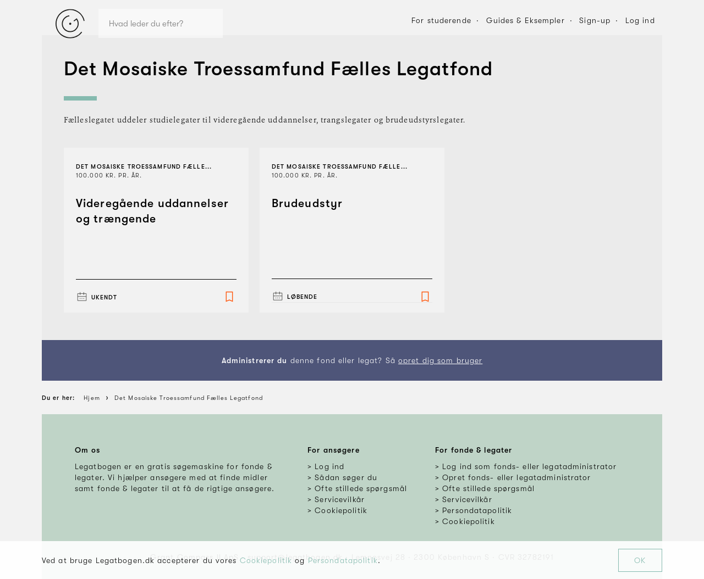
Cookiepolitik (266, 560)
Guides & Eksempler (525, 20)
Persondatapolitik (343, 560)
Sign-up (594, 20)
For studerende (441, 20)
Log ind (640, 20)
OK (640, 560)
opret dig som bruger (440, 360)
